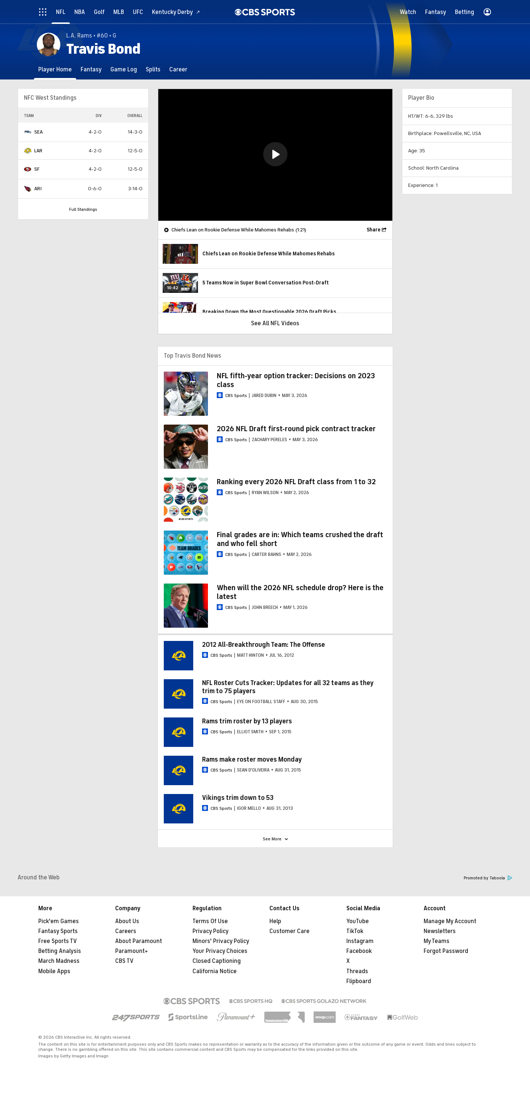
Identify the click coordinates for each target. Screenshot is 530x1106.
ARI (38, 188)
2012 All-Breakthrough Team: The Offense (263, 645)
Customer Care (289, 931)
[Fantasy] (91, 69)
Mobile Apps (54, 971)
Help (275, 921)
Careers (125, 931)
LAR (38, 151)
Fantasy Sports (58, 931)
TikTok (354, 931)
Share (374, 230)
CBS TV (124, 961)
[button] (275, 154)
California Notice (214, 971)
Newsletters (440, 931)
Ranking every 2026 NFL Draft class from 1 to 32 (296, 482)
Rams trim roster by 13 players (247, 721)
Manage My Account (450, 921)
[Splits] (153, 69)
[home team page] (27, 132)
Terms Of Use (210, 921)
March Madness (59, 961)
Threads (357, 971)
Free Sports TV (57, 941)
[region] (275, 155)
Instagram (360, 941)
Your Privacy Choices (219, 951)
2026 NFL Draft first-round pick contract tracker (296, 429)
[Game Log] (123, 69)
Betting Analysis (59, 951)
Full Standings (83, 209)
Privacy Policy (210, 931)
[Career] (178, 69)
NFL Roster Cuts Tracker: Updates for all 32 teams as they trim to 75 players (287, 687)
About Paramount (138, 941)
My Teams (436, 941)
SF (36, 169)
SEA (38, 132)
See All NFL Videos (275, 323)
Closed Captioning (216, 961)
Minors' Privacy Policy (220, 941)
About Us (127, 921)
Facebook (359, 951)
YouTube (357, 921)
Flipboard (358, 981)
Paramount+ (131, 951)
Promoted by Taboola (488, 878)
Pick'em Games (58, 921)
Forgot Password (446, 951)
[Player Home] (55, 69)
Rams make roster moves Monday (252, 759)
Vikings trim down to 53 (237, 798)
